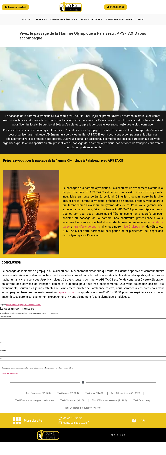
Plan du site (33, 420)
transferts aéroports (87, 226)
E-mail (3, 350)
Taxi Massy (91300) (68, 393)
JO (27, 305)
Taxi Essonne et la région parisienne (34, 400)
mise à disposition (133, 226)
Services (41, 19)
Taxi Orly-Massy (141, 400)
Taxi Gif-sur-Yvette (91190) (125, 393)
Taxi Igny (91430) (94, 393)
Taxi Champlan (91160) (72, 400)
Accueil (27, 19)
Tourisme (38, 305)
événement (10, 305)
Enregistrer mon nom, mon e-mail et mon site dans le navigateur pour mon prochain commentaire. (37, 368)
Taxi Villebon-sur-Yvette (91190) (109, 400)
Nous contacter (91, 19)
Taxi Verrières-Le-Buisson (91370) (83, 407)
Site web (3, 359)
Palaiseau (31, 305)
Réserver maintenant (120, 19)
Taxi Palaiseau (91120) (38, 393)
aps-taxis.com (67, 292)
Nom (2, 342)
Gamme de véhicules (63, 19)
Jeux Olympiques (20, 305)
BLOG (140, 19)
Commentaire (5, 317)
